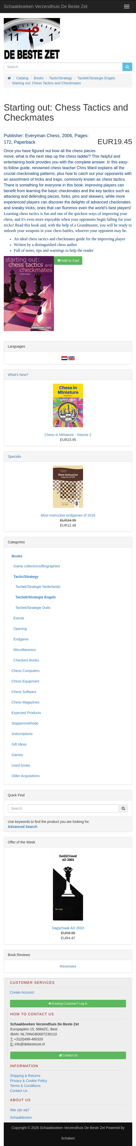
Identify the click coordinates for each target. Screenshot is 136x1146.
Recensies (68, 966)
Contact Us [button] (68, 1055)
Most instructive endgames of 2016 (68, 515)
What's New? (18, 375)
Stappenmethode (25, 723)
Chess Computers (26, 671)
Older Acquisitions (26, 776)
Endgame (20, 639)
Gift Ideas (19, 744)
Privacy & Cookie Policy (28, 1081)
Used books (21, 765)
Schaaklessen (21, 1117)
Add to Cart (68, 261)
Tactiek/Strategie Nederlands (36, 587)
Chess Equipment (25, 681)
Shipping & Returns (25, 1076)
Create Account (22, 992)
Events (18, 618)
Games (17, 755)
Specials (14, 456)
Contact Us (18, 1091)
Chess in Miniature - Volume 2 (68, 435)
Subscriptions (22, 734)
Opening (19, 629)
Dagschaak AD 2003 (68, 928)
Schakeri (68, 1138)
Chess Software (24, 692)
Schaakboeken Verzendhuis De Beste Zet (45, 6)
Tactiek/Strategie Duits (31, 608)
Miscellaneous (24, 650)
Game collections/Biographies (36, 566)
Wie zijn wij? (19, 1110)
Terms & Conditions (25, 1086)
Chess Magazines (25, 702)
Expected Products (26, 713)
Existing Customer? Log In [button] (68, 1003)
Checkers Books (25, 660)
